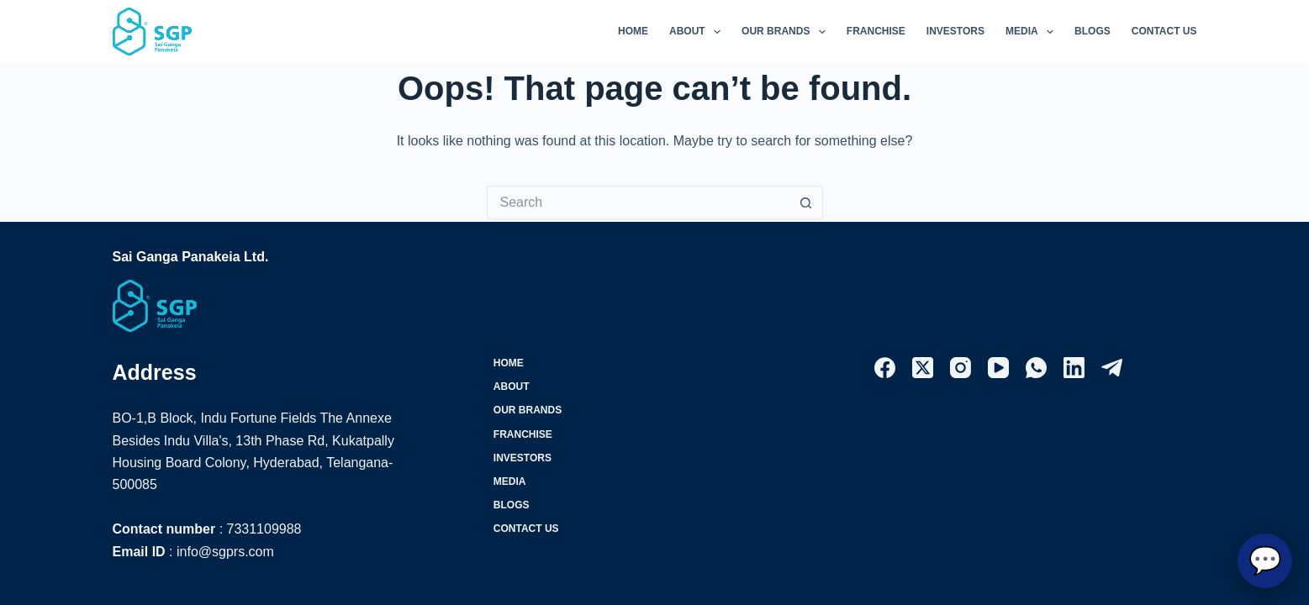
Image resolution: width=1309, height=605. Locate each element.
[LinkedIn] (1074, 367)
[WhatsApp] (1036, 367)
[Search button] (806, 202)
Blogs (1092, 31)
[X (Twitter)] (922, 367)
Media (1033, 32)
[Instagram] (960, 367)
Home (633, 31)
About (698, 32)
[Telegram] (1111, 367)
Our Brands (787, 32)
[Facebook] (884, 367)
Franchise (876, 31)
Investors (955, 31)
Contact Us (1164, 31)
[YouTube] (998, 367)
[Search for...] (638, 202)
